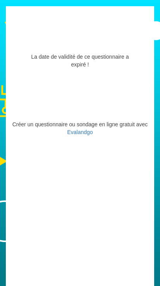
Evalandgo (80, 132)
